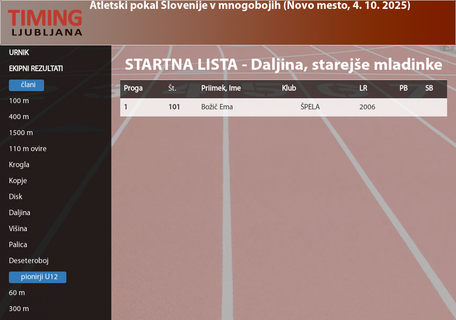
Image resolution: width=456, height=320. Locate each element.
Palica (18, 245)
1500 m (21, 133)
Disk (15, 197)
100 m (19, 101)
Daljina (19, 213)
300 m (19, 309)
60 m (17, 293)
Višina (18, 229)
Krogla (19, 165)
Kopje (18, 181)
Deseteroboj (29, 261)
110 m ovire (28, 149)
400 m (19, 117)
